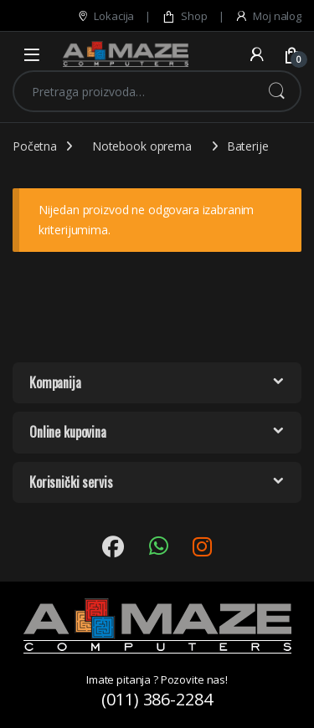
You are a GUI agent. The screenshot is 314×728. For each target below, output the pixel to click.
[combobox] (133, 91)
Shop (184, 16)
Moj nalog (267, 16)
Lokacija (105, 16)
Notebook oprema (142, 146)
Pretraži (276, 91)
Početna (35, 146)
